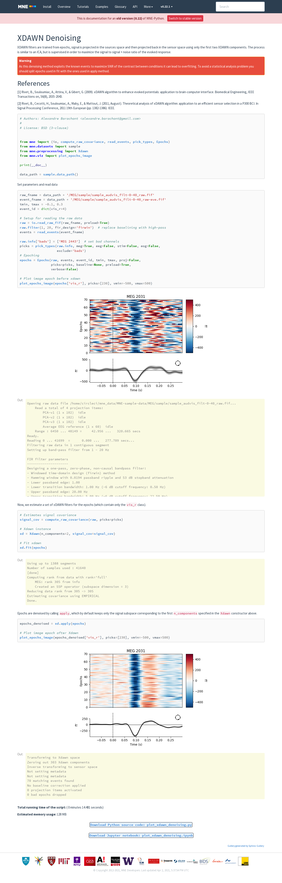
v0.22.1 (167, 6)
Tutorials (83, 7)
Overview (64, 7)
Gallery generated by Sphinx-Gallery (246, 845)
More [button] (148, 7)
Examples (101, 7)
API (135, 7)
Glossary (120, 7)
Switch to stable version (185, 18)
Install (47, 7)
